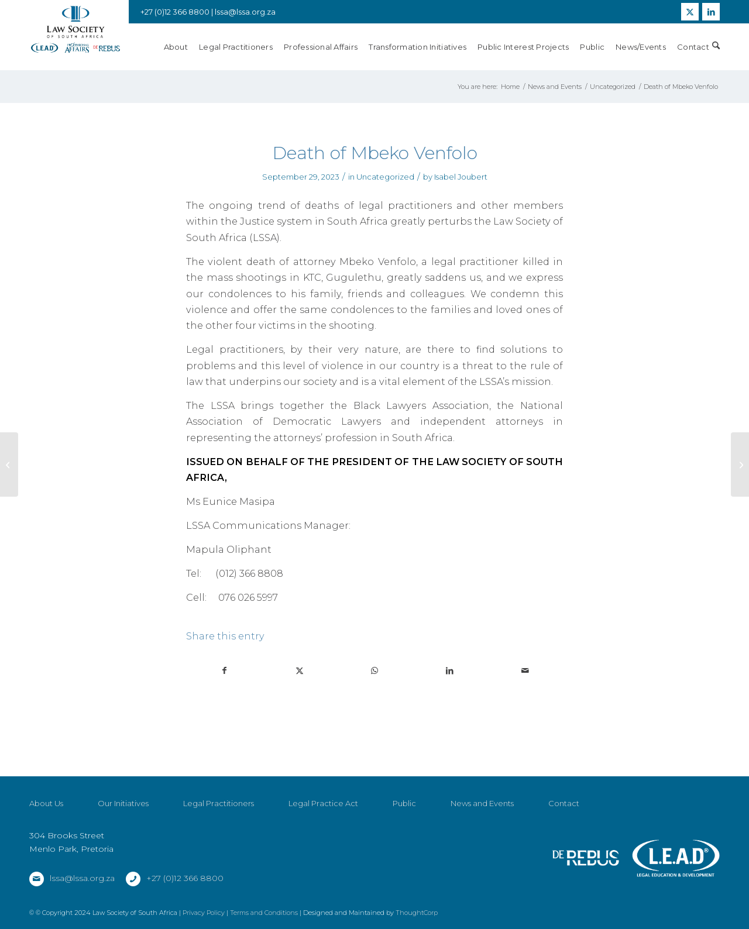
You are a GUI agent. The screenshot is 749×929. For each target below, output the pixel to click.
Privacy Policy (204, 913)
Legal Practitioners (218, 803)
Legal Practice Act (323, 803)
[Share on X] (299, 670)
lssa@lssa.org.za (245, 11)
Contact (563, 803)
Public (404, 803)
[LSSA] (75, 29)
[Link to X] (690, 11)
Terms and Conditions (264, 913)
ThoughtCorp (417, 913)
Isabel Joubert (460, 176)
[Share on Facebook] (224, 670)
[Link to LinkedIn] (711, 11)
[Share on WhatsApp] (375, 670)
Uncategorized (385, 176)
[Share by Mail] (525, 670)
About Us (46, 803)
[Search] (716, 46)
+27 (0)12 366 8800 (185, 878)
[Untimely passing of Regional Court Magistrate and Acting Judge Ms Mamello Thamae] (9, 464)
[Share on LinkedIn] (450, 670)
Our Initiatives (123, 803)
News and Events (482, 803)
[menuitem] (181, 46)
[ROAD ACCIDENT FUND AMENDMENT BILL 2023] (740, 464)
